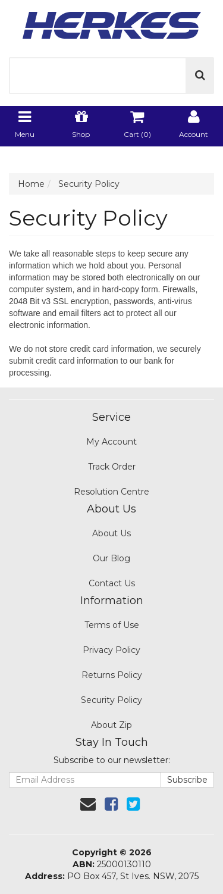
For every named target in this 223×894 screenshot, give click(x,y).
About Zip (111, 725)
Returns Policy (111, 675)
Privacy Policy (111, 650)
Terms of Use (111, 625)
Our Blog (111, 558)
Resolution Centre (111, 491)
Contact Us (112, 583)
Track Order (112, 466)
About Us (111, 533)
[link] (111, 804)
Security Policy (111, 700)
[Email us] (88, 804)
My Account (111, 441)
